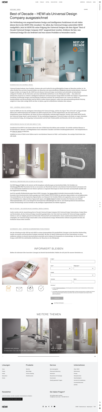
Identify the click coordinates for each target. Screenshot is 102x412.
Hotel (47, 2)
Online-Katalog (30, 373)
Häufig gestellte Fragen (56, 380)
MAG (94, 2)
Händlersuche (29, 376)
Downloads (53, 378)
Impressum (89, 406)
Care (36, 2)
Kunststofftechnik (78, 382)
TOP (95, 406)
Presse (75, 373)
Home (60, 2)
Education (54, 2)
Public (42, 2)
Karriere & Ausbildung (79, 380)
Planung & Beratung (55, 371)
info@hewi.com (54, 397)
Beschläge (28, 371)
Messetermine (77, 376)
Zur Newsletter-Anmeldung (12, 399)
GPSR (76, 406)
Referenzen (77, 371)
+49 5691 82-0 (65, 397)
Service (82, 2)
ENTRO (75, 384)
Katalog (88, 2)
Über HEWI (76, 369)
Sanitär (28, 369)
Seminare (52, 373)
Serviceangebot (54, 369)
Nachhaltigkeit (77, 378)
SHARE (86, 9)
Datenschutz (82, 406)
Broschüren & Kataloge (56, 376)
